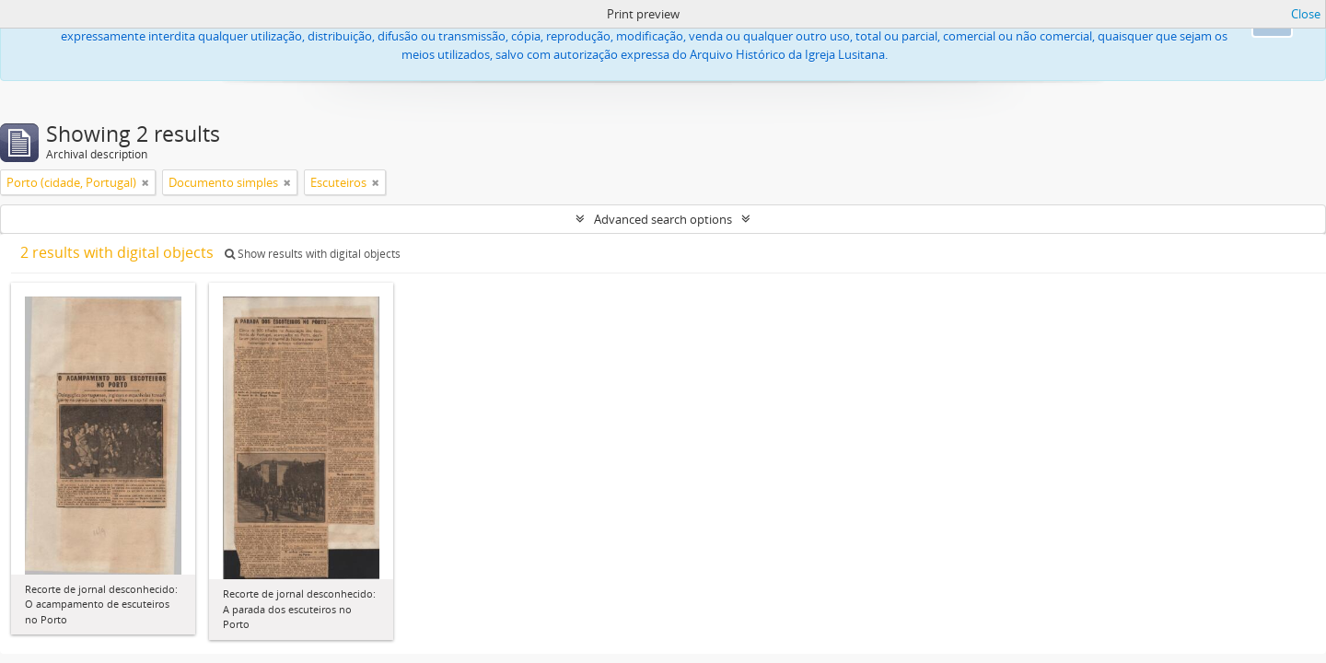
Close (1305, 14)
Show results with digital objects (313, 254)
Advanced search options (663, 219)
